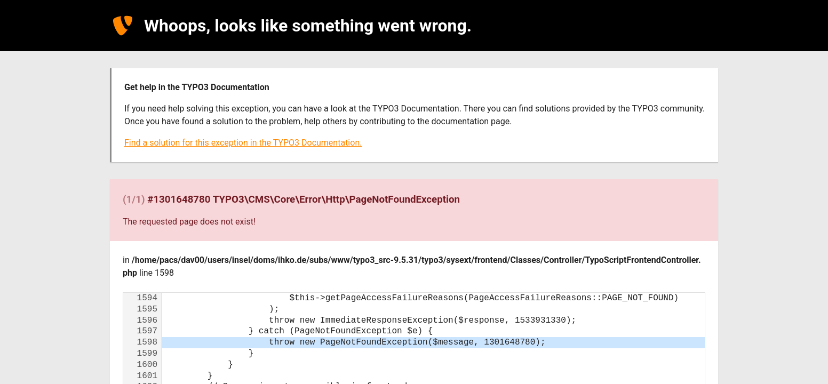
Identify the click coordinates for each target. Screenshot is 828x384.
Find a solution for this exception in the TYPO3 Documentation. (243, 143)
